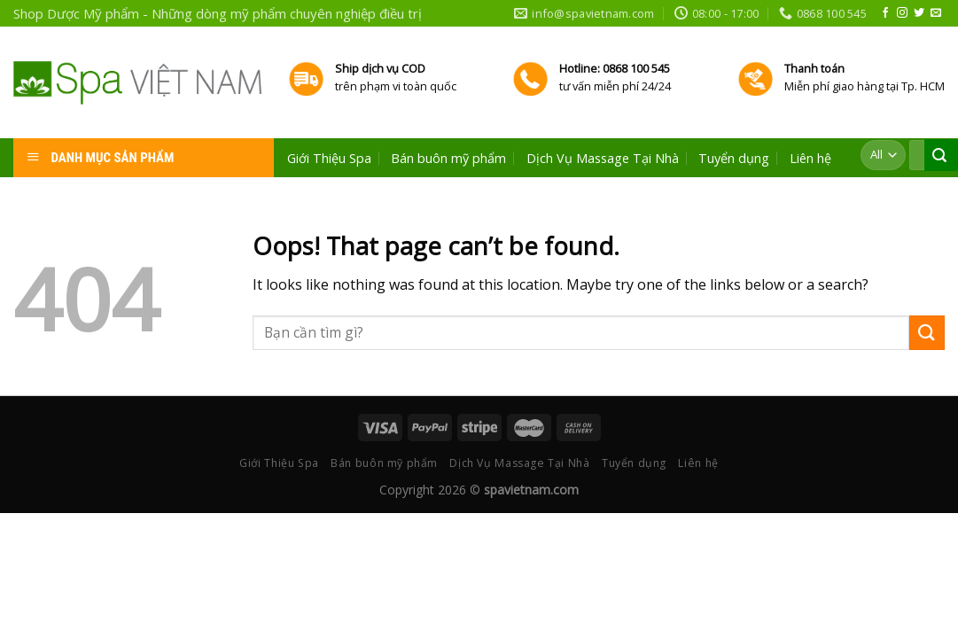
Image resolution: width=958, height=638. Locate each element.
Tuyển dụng (733, 159)
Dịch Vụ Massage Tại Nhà (602, 159)
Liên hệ (810, 159)
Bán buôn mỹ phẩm (448, 159)
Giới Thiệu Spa (329, 159)
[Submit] (927, 332)
